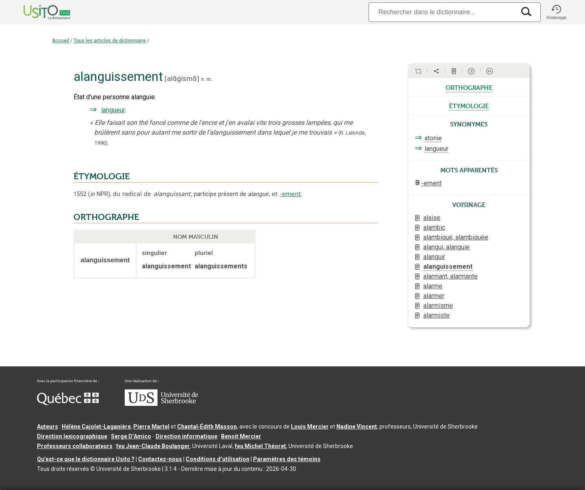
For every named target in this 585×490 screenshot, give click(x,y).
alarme (432, 286)
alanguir (434, 257)
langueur (113, 110)
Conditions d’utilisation (217, 459)
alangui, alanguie (446, 247)
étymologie (469, 105)
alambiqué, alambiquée (455, 237)
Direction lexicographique (72, 436)
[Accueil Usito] (37, 12)
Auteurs (47, 426)
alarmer (433, 296)
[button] (556, 12)
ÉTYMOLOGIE (102, 176)
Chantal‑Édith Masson (207, 426)
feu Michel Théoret (260, 446)
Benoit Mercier (241, 436)
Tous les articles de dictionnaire (110, 41)
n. (203, 79)
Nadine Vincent (356, 426)
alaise (431, 218)
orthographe (469, 87)
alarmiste (436, 315)
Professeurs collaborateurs (75, 446)
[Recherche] (442, 12)
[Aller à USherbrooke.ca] (161, 404)
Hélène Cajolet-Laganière (96, 426)
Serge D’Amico (131, 436)
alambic (434, 227)
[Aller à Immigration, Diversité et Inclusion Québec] (68, 403)
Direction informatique (186, 436)
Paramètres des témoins (287, 459)
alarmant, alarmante (450, 276)
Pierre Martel (151, 426)
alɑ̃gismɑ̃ (182, 79)
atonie (433, 138)
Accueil (60, 41)
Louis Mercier (310, 426)
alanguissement (447, 266)
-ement (290, 194)
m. (209, 79)
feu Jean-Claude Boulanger (153, 446)
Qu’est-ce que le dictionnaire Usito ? (85, 459)
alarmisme (438, 305)
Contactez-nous (160, 459)
